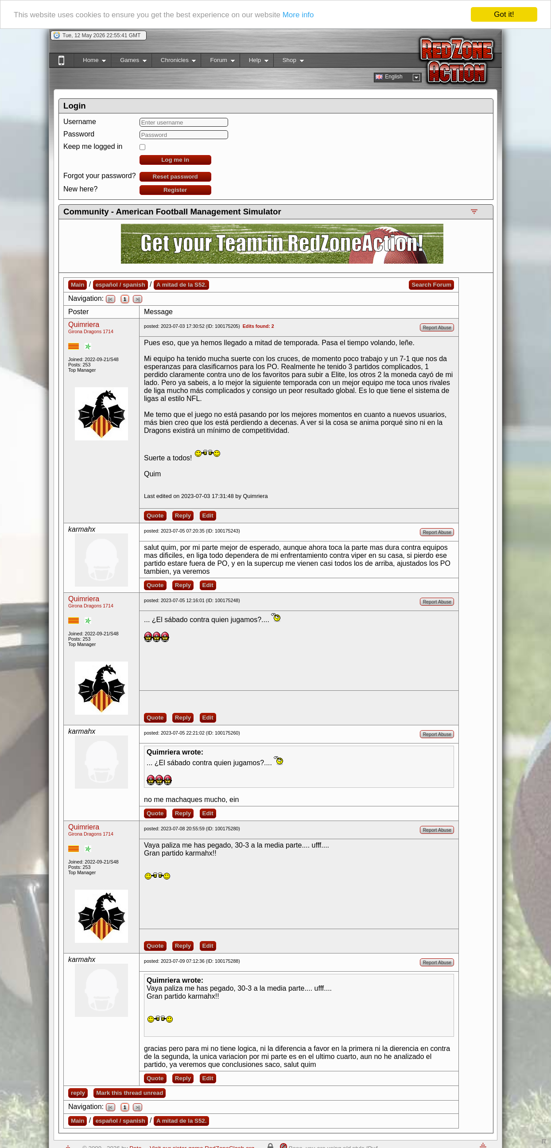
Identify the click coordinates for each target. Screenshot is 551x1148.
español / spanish (120, 284)
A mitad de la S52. (181, 284)
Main (77, 284)
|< (111, 299)
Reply (183, 515)
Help (254, 62)
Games (129, 62)
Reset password (175, 176)
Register (175, 190)
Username (79, 121)
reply (78, 1093)
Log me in (175, 159)
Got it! (504, 14)
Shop (288, 62)
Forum (217, 62)
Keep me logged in (92, 146)
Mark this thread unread (129, 1093)
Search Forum (431, 284)
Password (78, 134)
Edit (207, 515)
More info (298, 15)
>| (138, 299)
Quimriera (83, 324)
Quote (155, 515)
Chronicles (173, 62)
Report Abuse (437, 327)
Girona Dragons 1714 (90, 331)
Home (90, 62)
